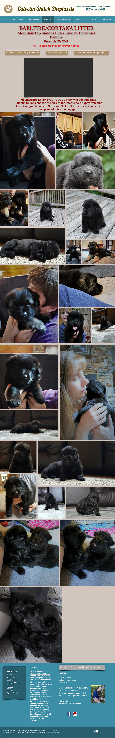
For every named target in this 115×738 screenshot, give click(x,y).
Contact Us (11, 691)
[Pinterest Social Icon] (75, 714)
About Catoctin (13, 677)
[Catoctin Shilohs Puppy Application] (22, 52)
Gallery (10, 688)
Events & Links (12, 693)
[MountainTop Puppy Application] (91, 52)
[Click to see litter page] (57, 52)
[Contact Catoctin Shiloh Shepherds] (82, 667)
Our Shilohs (12, 680)
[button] (58, 77)
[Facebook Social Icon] (69, 714)
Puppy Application (14, 683)
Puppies (10, 685)
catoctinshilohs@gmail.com (75, 688)
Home (9, 675)
